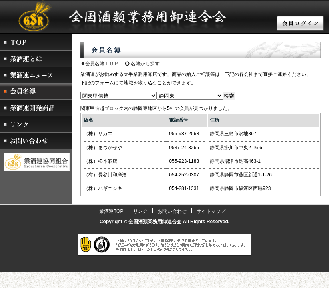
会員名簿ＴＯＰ (102, 63)
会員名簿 (36, 91)
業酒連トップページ (36, 42)
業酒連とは (36, 58)
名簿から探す (145, 63)
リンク (36, 124)
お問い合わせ (36, 140)
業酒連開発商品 (36, 108)
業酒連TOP (111, 211)
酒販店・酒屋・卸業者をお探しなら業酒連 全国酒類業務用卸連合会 (104, 15)
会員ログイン (301, 24)
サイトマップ (211, 211)
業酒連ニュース (36, 75)
